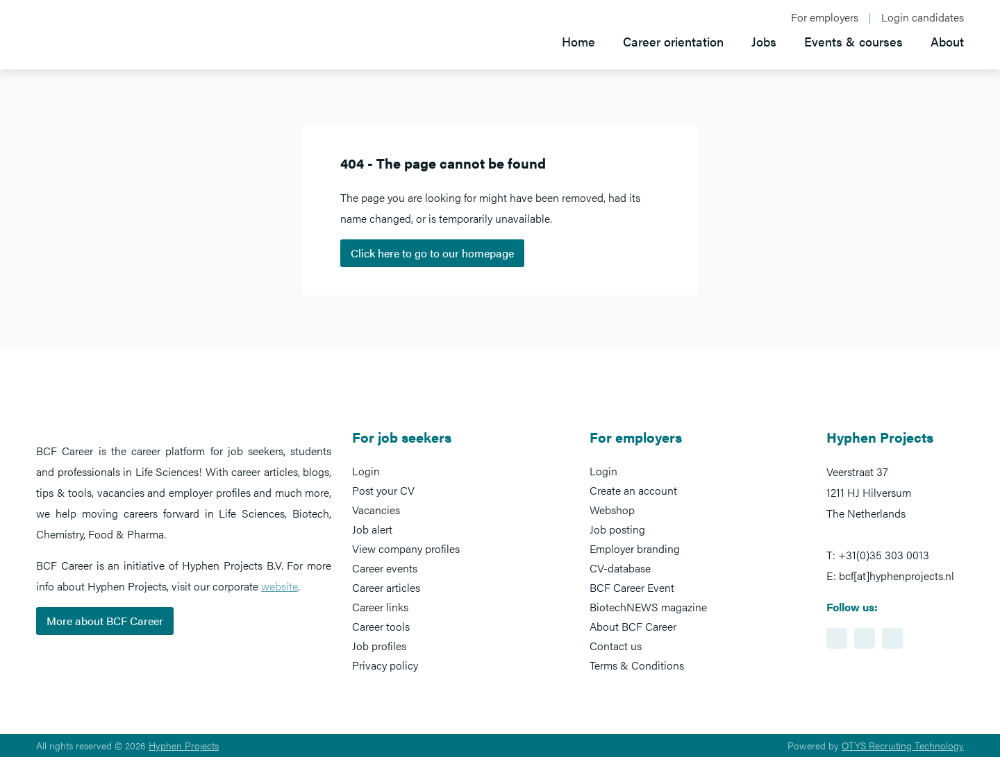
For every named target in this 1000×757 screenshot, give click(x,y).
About (947, 41)
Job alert (372, 529)
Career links (380, 607)
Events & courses (853, 41)
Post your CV (383, 490)
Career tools (381, 626)
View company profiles (406, 548)
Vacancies (376, 510)
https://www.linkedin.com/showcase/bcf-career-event (836, 638)
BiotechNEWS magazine (648, 607)
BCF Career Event (632, 587)
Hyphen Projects (184, 745)
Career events (384, 568)
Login (366, 471)
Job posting (617, 529)
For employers (824, 17)
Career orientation (673, 41)
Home (578, 41)
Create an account (633, 490)
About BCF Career (633, 626)
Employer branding (635, 548)
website (279, 586)
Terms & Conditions (637, 665)
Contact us (616, 646)
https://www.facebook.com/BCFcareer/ (864, 638)
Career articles (386, 587)
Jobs (763, 41)
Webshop (612, 510)
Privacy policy (385, 665)
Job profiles (379, 646)
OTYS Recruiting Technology (903, 745)
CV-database (620, 568)
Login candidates (922, 17)
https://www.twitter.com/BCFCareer (892, 638)
